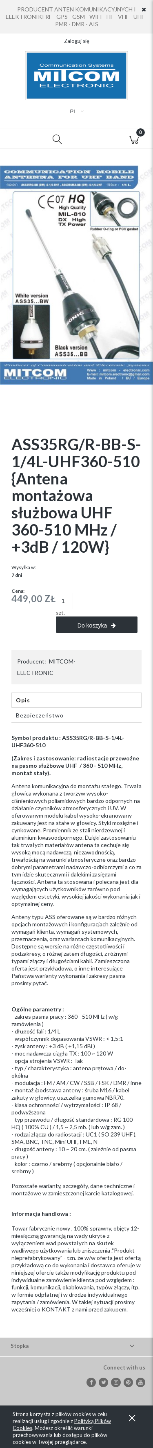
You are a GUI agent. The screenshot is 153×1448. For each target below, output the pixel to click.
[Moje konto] (96, 139)
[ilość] (64, 601)
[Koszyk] (134, 138)
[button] (19, 138)
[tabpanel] (76, 1030)
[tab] (76, 700)
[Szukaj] (57, 138)
